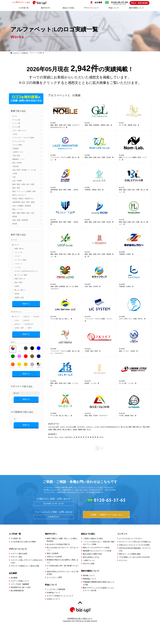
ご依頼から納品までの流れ (93, 538)
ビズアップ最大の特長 (19, 553)
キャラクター (81, 427)
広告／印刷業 (17, 181)
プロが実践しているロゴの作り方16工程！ (135, 557)
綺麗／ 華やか (57, 429)
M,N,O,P (26, 319)
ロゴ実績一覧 (24, 52)
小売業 (14, 173)
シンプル (18, 267)
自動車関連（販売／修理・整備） (24, 202)
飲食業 (14, 224)
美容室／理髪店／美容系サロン (23, 198)
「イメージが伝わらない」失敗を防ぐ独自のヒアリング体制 (99, 542)
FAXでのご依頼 (88, 563)
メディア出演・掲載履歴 (20, 584)
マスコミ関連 (17, 145)
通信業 (14, 216)
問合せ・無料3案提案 (139, 3)
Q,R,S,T (17, 323)
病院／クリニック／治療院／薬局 (24, 191)
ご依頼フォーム (89, 560)
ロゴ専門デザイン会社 (30, 3)
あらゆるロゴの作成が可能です (58, 544)
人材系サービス (17, 152)
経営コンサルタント (19, 195)
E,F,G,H (36, 316)
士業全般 (15, 166)
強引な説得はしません (91, 557)
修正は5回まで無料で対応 (92, 554)
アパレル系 (16, 120)
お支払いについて (53, 599)
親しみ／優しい (20, 290)
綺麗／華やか (19, 248)
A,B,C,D (26, 316)
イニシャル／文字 (53, 427)
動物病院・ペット (18, 159)
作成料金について (53, 592)
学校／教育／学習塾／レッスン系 (24, 170)
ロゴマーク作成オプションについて (60, 595)
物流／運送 (16, 188)
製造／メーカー (17, 209)
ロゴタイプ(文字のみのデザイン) (26, 271)
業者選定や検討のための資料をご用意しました (62, 561)
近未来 (17, 294)
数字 (29, 327)
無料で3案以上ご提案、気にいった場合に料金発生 (62, 539)
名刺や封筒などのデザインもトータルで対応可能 (62, 572)
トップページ (15, 52)
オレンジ (13, 363)
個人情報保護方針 (17, 590)
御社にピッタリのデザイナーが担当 (96, 547)
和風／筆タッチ (20, 279)
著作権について (89, 575)
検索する (26, 303)
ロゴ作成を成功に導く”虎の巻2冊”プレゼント (63, 566)
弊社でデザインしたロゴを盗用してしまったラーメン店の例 (99, 589)
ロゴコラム (123, 560)
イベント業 (16, 123)
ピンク (19, 355)
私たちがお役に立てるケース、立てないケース (62, 548)
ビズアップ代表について (20, 581)
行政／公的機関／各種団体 (21, 206)
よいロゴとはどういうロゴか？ (130, 538)
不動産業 (15, 148)
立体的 (17, 286)
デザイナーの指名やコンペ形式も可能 (25, 566)
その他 (14, 134)
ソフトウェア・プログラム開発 (23, 137)
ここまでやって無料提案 (56, 589)
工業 (13, 177)
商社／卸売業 (17, 163)
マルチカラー (38, 363)
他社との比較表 (52, 553)
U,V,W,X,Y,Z (29, 323)
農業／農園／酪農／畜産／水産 (23, 213)
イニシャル (18, 252)
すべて (14, 116)
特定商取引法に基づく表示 (21, 587)
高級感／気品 (19, 297)
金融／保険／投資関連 (20, 220)
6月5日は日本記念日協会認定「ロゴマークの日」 (135, 549)
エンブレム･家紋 (20, 260)
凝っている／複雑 (21, 275)
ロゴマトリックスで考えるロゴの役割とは (135, 541)
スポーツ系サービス (19, 130)
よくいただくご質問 (54, 577)
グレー (26, 347)
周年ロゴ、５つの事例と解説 (130, 554)
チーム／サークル (18, 141)
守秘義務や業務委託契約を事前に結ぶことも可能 (99, 583)
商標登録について (89, 578)
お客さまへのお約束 (54, 556)
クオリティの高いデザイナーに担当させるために (26, 561)
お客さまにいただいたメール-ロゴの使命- (134, 545)
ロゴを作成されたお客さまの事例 (23, 541)
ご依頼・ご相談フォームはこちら (106, 514)
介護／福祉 (16, 155)
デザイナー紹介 (16, 557)
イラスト (18, 256)
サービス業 (16, 127)
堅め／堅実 (18, 282)
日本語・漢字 (19, 327)
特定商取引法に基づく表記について (80, 618)
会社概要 (98, 2)
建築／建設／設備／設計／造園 (23, 184)
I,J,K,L (17, 319)
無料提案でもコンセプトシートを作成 (97, 550)
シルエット (18, 263)
